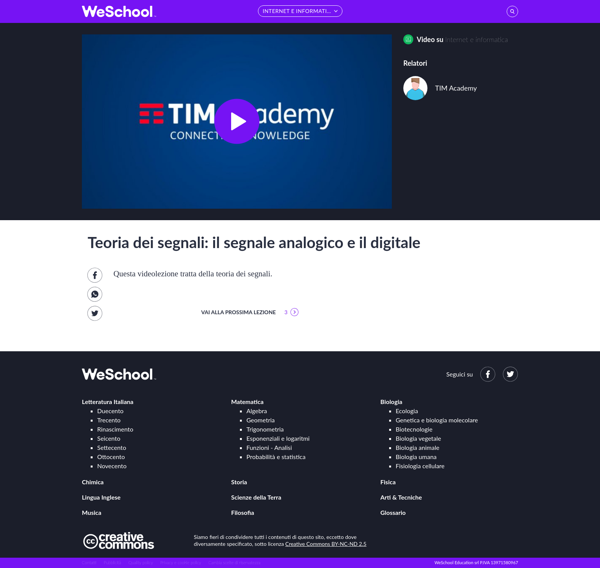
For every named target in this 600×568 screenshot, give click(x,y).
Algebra (256, 410)
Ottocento (111, 456)
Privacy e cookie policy (180, 562)
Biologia (391, 401)
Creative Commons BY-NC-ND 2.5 (326, 543)
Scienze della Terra (256, 497)
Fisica (388, 481)
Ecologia (407, 410)
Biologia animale (417, 447)
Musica (91, 512)
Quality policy (140, 562)
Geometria (260, 420)
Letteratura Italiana (108, 401)
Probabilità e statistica (275, 456)
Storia (239, 481)
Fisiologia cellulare (420, 465)
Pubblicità (112, 562)
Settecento (111, 447)
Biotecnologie (414, 429)
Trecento (109, 420)
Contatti (89, 562)
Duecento (110, 410)
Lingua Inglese (101, 497)
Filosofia (242, 512)
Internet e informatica (476, 39)
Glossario (393, 512)
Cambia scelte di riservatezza (234, 562)
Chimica (93, 481)
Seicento (108, 438)
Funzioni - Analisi (269, 447)
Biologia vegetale (418, 438)
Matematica (247, 401)
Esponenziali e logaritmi (278, 438)
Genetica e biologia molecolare (437, 420)
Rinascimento (115, 429)
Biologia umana (416, 456)
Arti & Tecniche (401, 497)
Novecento (112, 465)
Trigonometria (265, 429)
